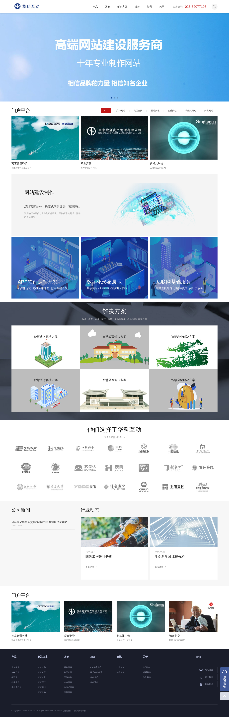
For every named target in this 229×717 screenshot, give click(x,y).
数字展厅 (15, 682)
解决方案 (122, 6)
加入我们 (147, 677)
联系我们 (147, 672)
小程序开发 (16, 687)
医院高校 (155, 110)
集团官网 (138, 110)
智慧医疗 (42, 682)
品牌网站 (120, 110)
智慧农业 (42, 677)
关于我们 (206, 677)
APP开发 (15, 672)
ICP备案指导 (96, 667)
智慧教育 (42, 672)
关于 (161, 6)
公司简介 (147, 667)
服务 (137, 6)
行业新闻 (121, 667)
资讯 (149, 6)
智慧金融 (42, 692)
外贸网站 (208, 110)
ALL (106, 110)
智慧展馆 (42, 687)
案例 (107, 6)
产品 (95, 6)
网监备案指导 (96, 672)
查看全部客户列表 (114, 437)
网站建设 (15, 667)
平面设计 (15, 677)
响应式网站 (190, 110)
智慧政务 (42, 667)
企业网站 (172, 110)
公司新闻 (121, 672)
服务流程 (94, 682)
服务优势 (94, 677)
